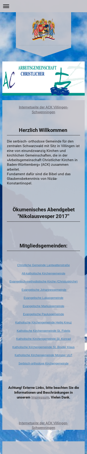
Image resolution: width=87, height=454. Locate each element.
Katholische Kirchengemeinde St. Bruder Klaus (43, 347)
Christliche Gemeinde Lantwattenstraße (43, 265)
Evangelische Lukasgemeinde (44, 298)
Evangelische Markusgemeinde (43, 306)
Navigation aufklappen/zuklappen (43, 6)
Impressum (40, 397)
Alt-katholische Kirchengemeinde (43, 273)
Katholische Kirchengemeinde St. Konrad (43, 338)
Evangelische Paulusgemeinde (43, 314)
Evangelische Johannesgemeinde (44, 289)
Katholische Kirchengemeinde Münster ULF (43, 355)
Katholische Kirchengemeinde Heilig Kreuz (43, 322)
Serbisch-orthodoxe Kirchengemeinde (43, 363)
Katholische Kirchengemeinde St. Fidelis (43, 330)
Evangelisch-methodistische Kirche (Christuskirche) (43, 281)
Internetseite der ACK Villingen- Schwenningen (43, 109)
